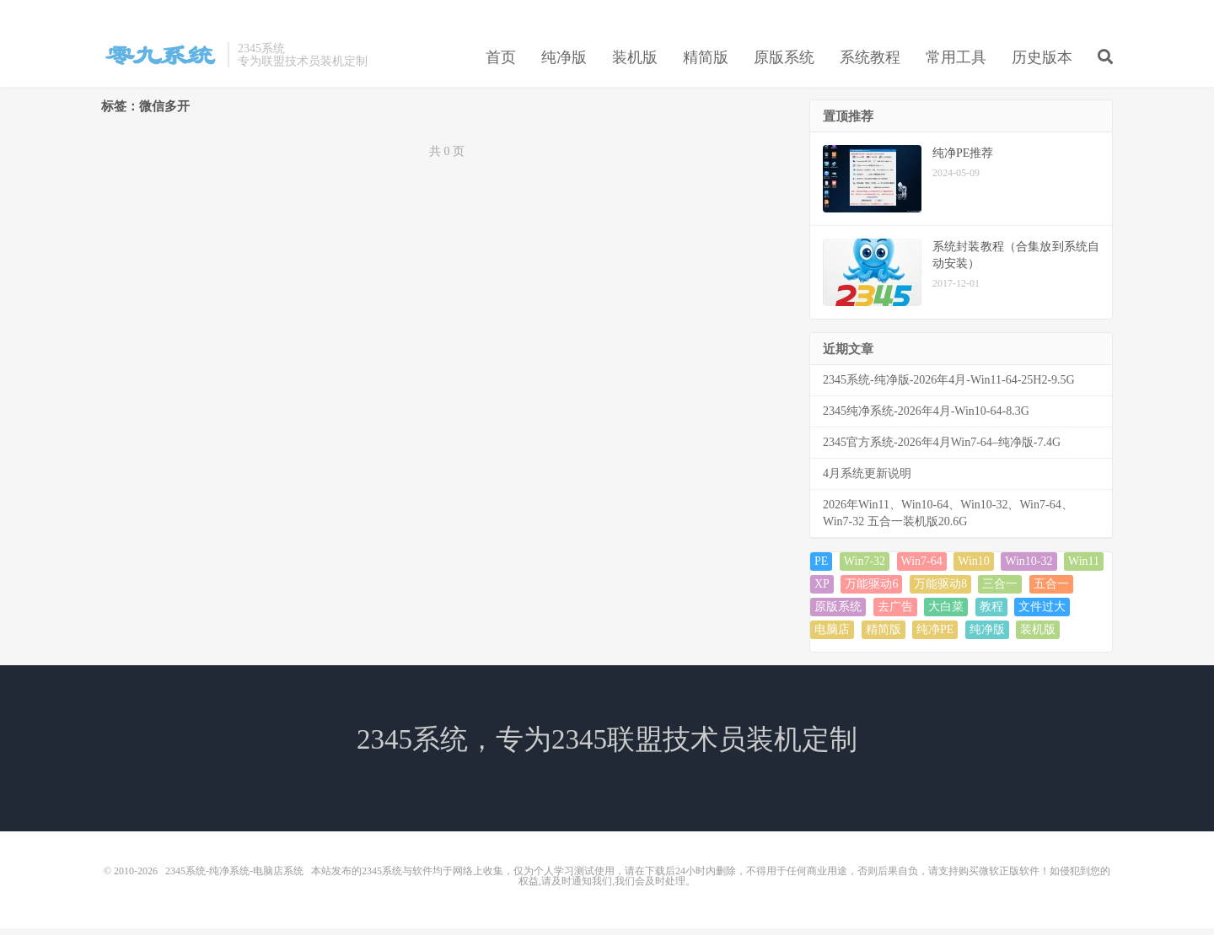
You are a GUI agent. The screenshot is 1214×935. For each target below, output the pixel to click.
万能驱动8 (940, 590)
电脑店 (832, 636)
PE (821, 568)
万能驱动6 (871, 590)
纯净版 (564, 62)
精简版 (705, 62)
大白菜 (946, 613)
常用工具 (956, 62)
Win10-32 (1028, 568)
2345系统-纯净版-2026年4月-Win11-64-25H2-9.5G (949, 386)
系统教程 (870, 62)
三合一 (1000, 590)
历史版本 (1042, 62)
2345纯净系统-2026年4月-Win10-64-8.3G (926, 417)
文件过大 (1042, 613)
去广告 (895, 613)
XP (822, 590)
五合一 (1051, 590)
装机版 (635, 62)
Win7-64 (922, 568)
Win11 (1083, 568)
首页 (501, 62)
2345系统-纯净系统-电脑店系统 (160, 59)
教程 (991, 613)
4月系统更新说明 (867, 480)
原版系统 (784, 62)
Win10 (974, 568)
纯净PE (934, 636)
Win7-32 (864, 568)
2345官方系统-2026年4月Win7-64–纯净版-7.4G (942, 449)
